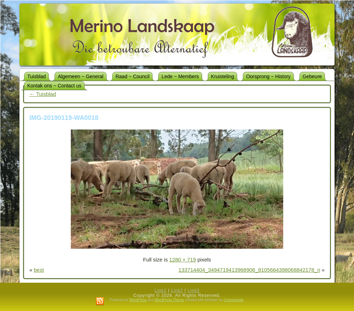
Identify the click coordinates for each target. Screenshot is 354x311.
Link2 (177, 290)
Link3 (194, 290)
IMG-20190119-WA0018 (63, 117)
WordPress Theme (169, 300)
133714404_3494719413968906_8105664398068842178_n (249, 270)
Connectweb (234, 300)
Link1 (161, 290)
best (39, 270)
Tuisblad (42, 94)
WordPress (138, 300)
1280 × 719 (182, 260)
